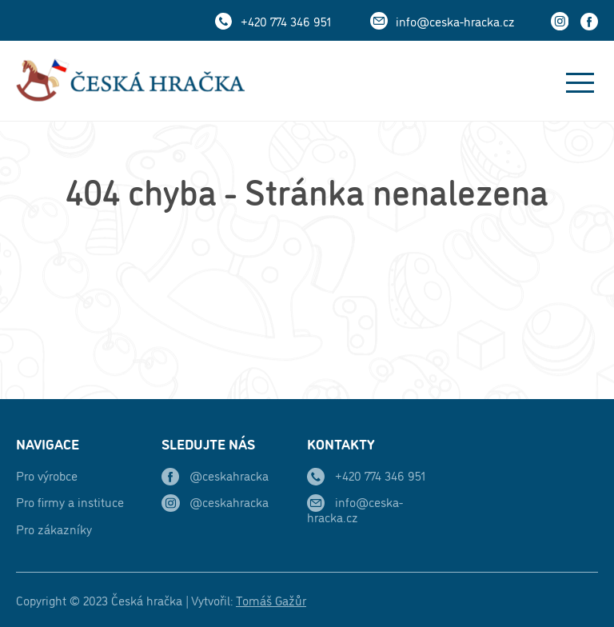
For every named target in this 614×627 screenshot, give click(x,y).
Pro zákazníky (54, 528)
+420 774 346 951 (286, 21)
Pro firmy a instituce (70, 501)
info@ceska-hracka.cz (455, 21)
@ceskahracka (229, 475)
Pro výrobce (47, 475)
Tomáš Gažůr (271, 600)
